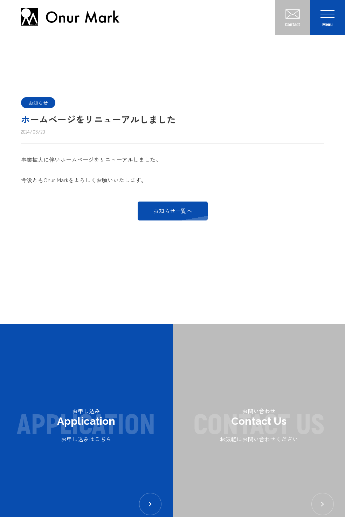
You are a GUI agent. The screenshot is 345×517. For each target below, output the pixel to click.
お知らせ (38, 102)
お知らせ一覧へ (172, 210)
